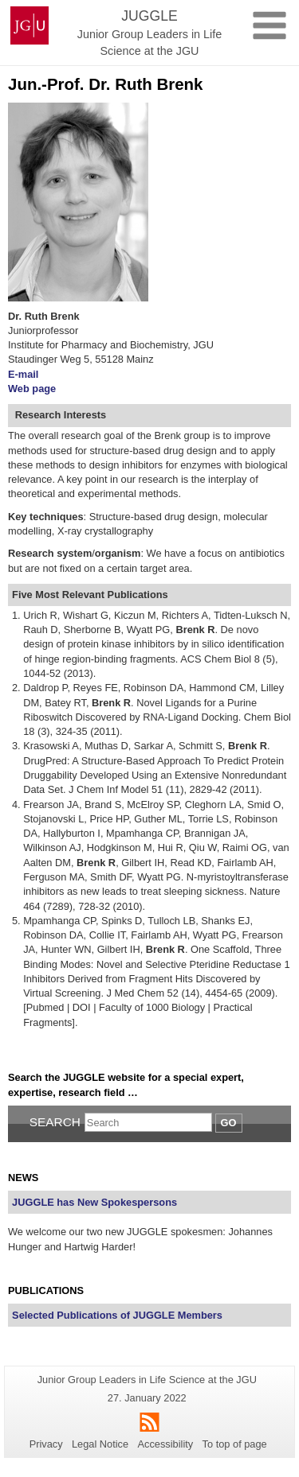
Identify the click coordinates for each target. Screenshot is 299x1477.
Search (55, 1122)
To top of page (235, 1444)
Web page (32, 389)
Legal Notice (100, 1444)
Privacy (46, 1444)
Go (229, 1123)
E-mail (23, 374)
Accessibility (166, 1444)
